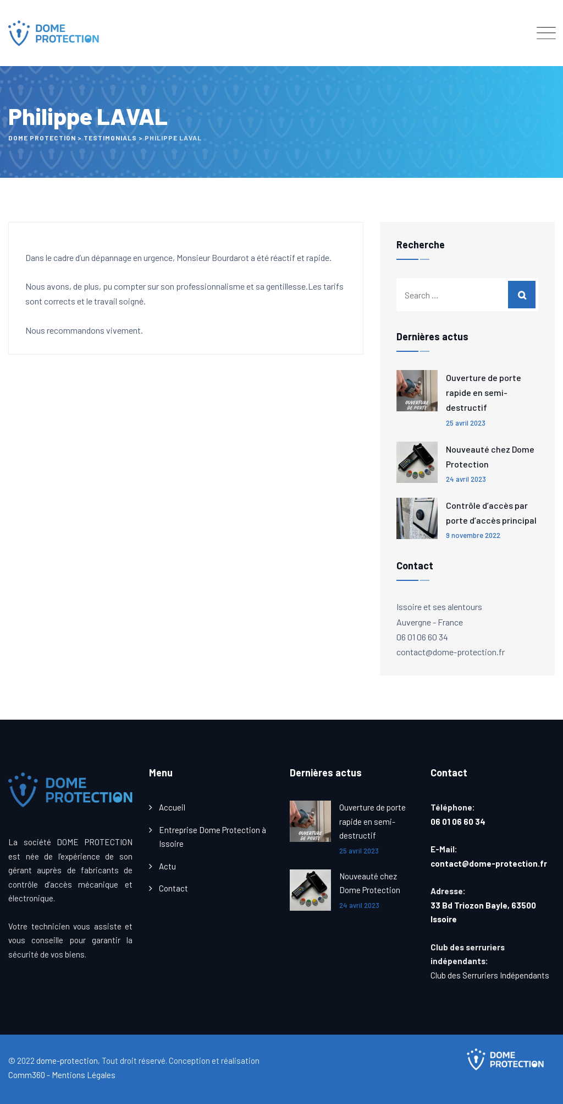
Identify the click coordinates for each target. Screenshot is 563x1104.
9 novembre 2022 (473, 535)
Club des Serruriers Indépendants (489, 975)
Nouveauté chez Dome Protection (490, 456)
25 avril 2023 (465, 422)
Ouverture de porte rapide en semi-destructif (483, 392)
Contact (173, 888)
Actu (167, 866)
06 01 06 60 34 (459, 821)
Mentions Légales (83, 1075)
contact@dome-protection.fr (488, 863)
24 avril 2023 (466, 479)
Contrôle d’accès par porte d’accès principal (491, 512)
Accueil (172, 807)
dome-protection (67, 1060)
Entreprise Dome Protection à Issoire (212, 837)
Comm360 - (29, 1075)
